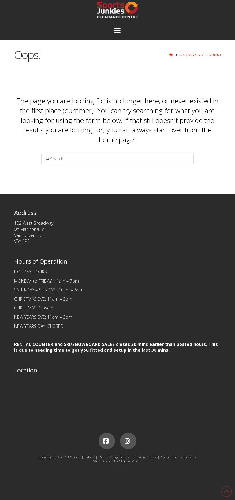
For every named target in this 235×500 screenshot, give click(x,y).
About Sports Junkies (178, 457)
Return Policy (144, 457)
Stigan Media (130, 461)
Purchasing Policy (114, 457)
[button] (117, 30)
